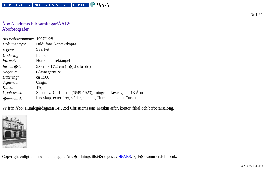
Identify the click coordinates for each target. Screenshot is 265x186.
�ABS (125, 156)
